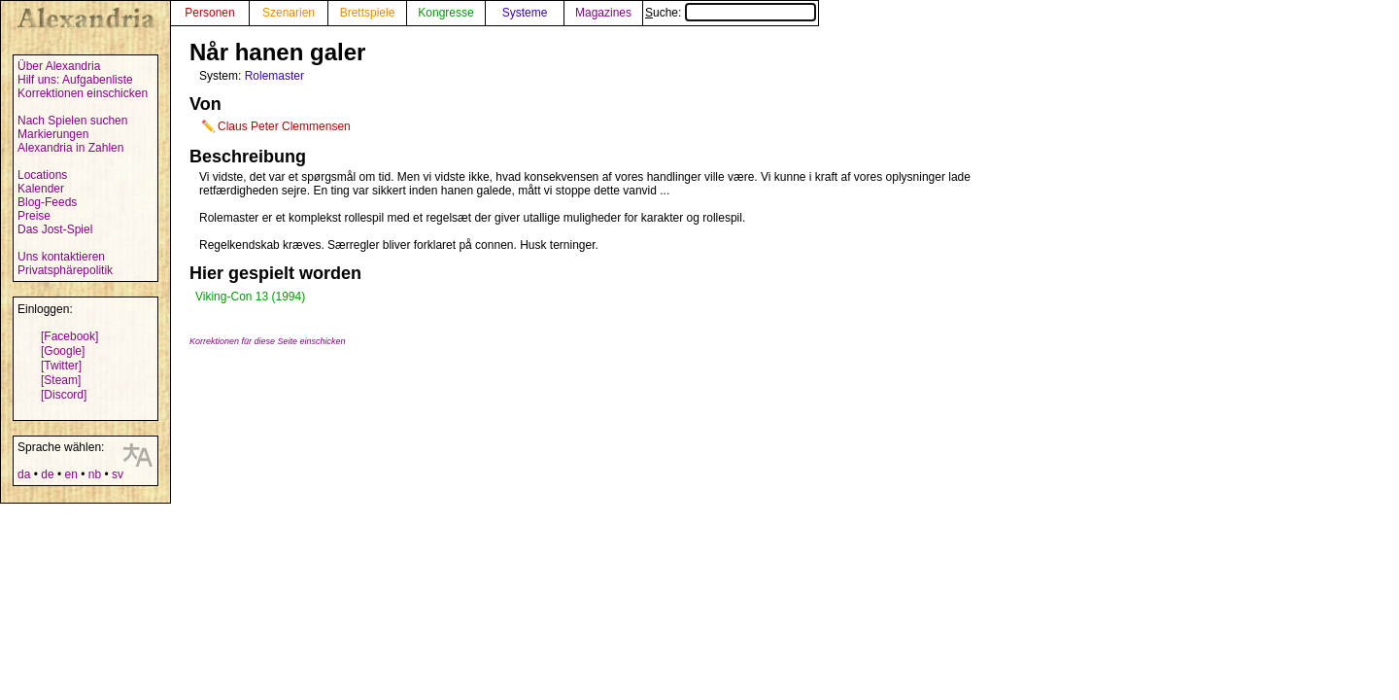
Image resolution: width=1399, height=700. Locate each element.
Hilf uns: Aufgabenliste (75, 80)
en (70, 474)
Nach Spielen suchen (72, 120)
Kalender (40, 188)
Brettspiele (367, 12)
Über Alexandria (58, 66)
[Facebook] (69, 336)
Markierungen (52, 134)
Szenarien (288, 12)
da (23, 474)
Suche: (730, 12)
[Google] (63, 351)
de (47, 474)
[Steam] (61, 380)
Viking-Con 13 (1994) (250, 296)
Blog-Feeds (47, 202)
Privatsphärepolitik (65, 270)
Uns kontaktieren (61, 256)
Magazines (603, 12)
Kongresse (445, 12)
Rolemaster (274, 76)
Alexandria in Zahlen (70, 148)
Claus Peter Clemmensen (284, 126)
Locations (42, 175)
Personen (209, 12)
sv (117, 474)
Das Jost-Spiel (54, 229)
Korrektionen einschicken (82, 93)
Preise (34, 216)
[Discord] (63, 395)
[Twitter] (61, 365)
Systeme (525, 12)
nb (94, 474)
